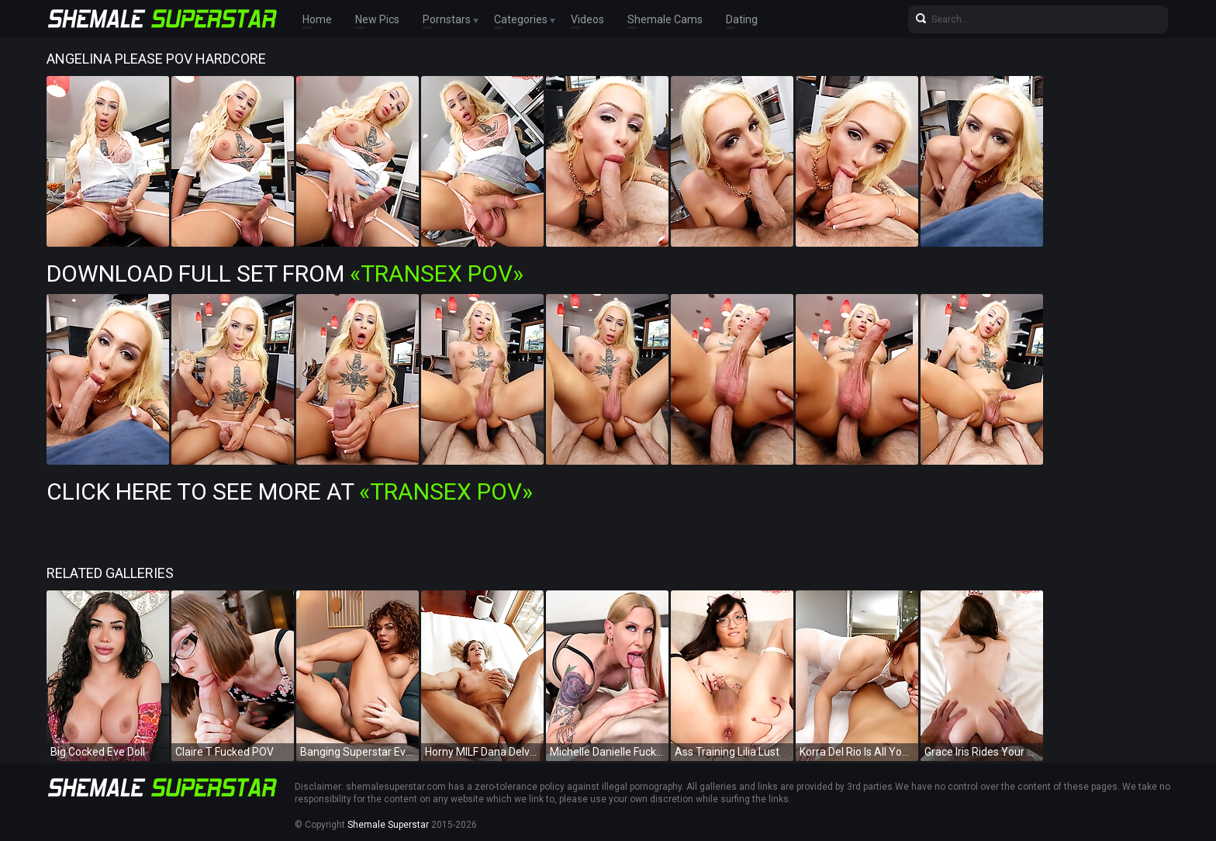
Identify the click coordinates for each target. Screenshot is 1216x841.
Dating (742, 19)
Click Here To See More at (290, 491)
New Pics (377, 19)
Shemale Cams (665, 19)
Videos (587, 19)
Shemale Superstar (388, 824)
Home (317, 19)
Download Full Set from (285, 273)
